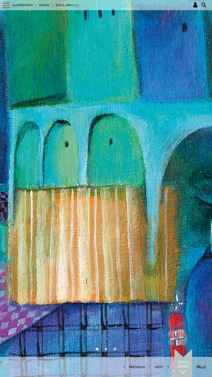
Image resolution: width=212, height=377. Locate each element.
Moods (44, 5)
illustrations (22, 5)
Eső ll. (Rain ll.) (67, 5)
